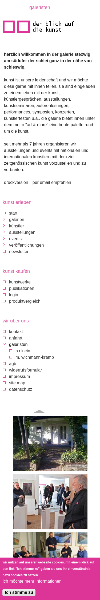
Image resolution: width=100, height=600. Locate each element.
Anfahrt (15, 338)
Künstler (16, 226)
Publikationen (21, 288)
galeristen (18, 344)
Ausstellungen (22, 232)
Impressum (19, 376)
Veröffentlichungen (26, 245)
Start (13, 213)
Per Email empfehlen (52, 182)
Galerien (16, 219)
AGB (12, 363)
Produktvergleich (24, 301)
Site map (17, 383)
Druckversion (16, 182)
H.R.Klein (22, 351)
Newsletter (19, 251)
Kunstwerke (20, 282)
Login (13, 295)
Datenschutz (20, 389)
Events (15, 238)
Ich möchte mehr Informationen (31, 582)
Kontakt (16, 331)
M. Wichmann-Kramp (34, 357)
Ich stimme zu (19, 593)
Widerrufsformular (25, 370)
